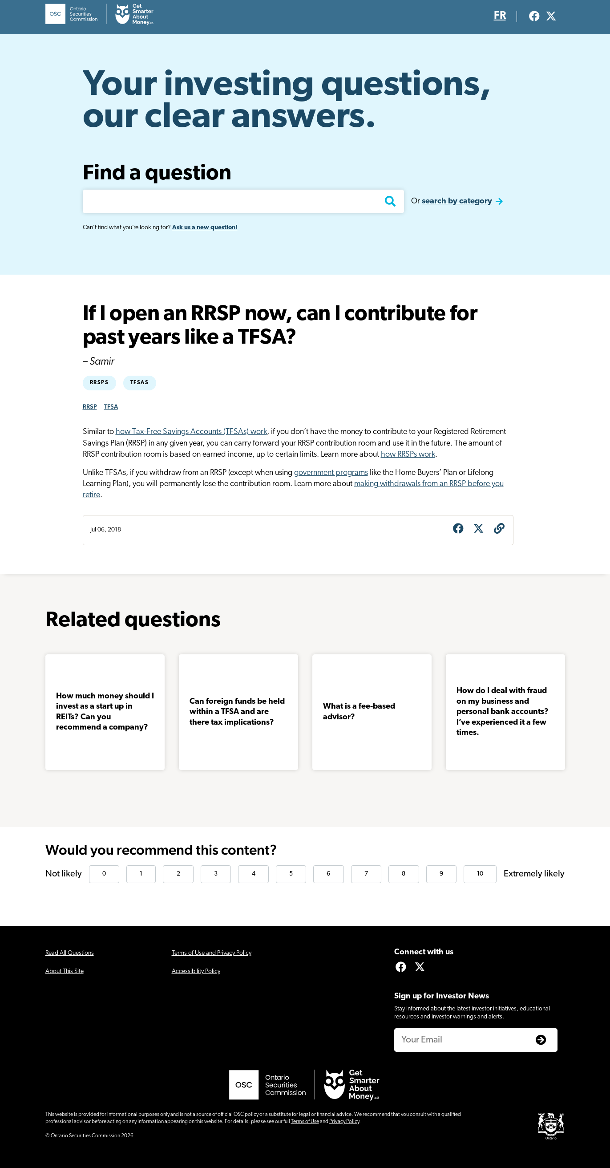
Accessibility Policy (196, 971)
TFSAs (139, 382)
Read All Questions (69, 953)
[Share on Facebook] (458, 529)
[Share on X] (478, 529)
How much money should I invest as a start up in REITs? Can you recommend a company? (105, 712)
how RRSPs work (408, 454)
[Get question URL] (499, 529)
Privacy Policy (344, 1121)
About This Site (64, 971)
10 (480, 874)
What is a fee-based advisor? (359, 711)
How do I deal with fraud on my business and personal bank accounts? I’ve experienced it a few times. (502, 712)
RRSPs (99, 382)
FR (500, 16)
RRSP (90, 406)
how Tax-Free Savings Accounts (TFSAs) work (191, 432)
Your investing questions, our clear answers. (287, 102)
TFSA (111, 406)
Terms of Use (305, 1121)
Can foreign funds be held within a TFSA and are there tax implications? (237, 712)
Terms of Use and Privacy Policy (211, 953)
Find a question (157, 174)
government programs (331, 473)
